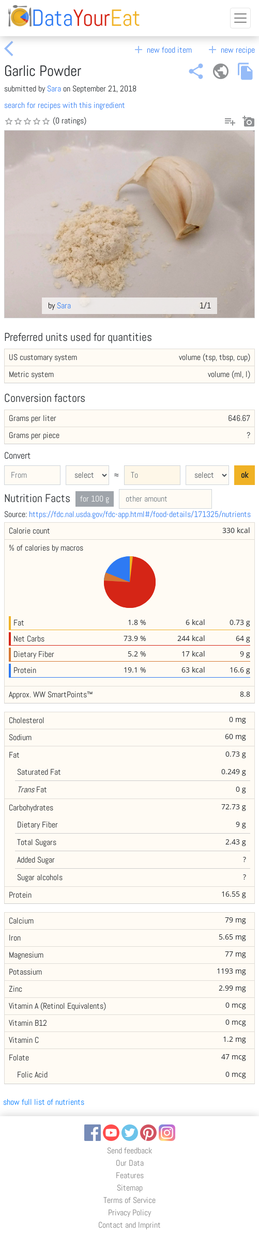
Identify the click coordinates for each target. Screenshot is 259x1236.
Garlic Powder (42, 70)
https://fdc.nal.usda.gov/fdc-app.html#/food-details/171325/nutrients (140, 514)
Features (130, 1175)
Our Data (130, 1162)
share (196, 71)
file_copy (245, 71)
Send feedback (129, 1150)
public (220, 71)
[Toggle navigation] (240, 18)
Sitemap (130, 1187)
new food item (162, 49)
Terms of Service (129, 1200)
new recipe (230, 49)
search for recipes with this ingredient (64, 105)
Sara (54, 88)
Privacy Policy (129, 1212)
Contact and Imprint (129, 1224)
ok (244, 475)
